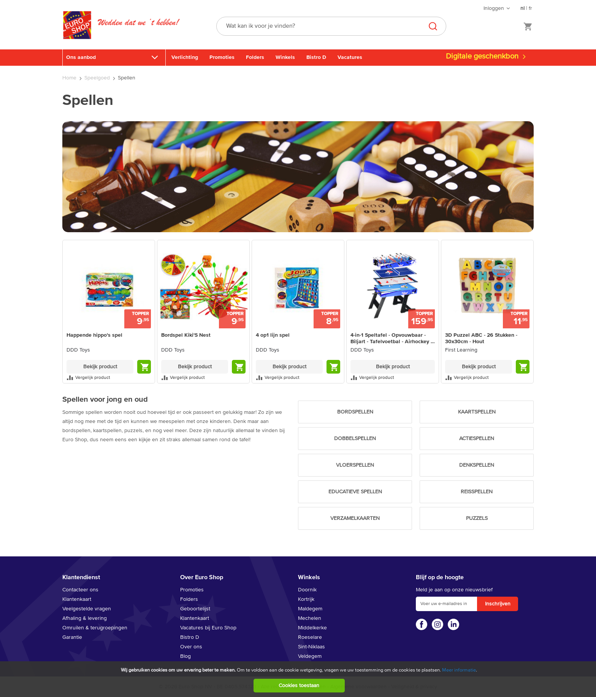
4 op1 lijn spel (273, 335)
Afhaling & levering (84, 618)
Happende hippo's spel (94, 335)
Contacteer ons (80, 589)
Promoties (222, 57)
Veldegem (310, 656)
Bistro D (316, 57)
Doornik (307, 589)
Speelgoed (97, 78)
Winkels (285, 57)
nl (522, 8)
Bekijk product (100, 366)
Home (70, 78)
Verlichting (184, 57)
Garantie (72, 637)
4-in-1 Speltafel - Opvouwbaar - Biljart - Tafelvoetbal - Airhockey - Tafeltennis (391, 339)
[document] (299, 679)
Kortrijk (306, 599)
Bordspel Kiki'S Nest (186, 335)
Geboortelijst (195, 608)
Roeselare (310, 637)
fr (530, 8)
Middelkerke (312, 627)
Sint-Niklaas (311, 646)
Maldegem (310, 608)
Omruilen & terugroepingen (94, 627)
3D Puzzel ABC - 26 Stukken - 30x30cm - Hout (481, 338)
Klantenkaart (76, 599)
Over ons (191, 646)
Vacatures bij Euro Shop (208, 627)
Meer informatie (459, 670)
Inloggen (493, 8)
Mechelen (309, 618)
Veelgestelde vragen (86, 608)
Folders (255, 57)
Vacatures (350, 57)
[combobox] (331, 26)
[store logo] (77, 33)
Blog (185, 656)
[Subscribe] (497, 604)
